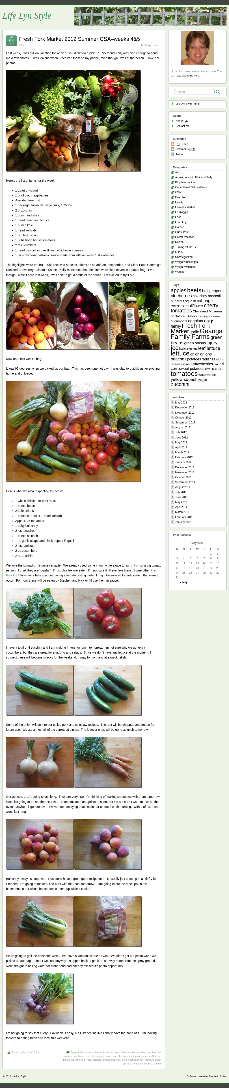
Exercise (180, 197)
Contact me (182, 126)
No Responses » (150, 45)
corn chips (203, 316)
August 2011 (182, 487)
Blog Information (185, 182)
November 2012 (184, 412)
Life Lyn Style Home (188, 103)
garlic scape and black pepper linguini (119, 1056)
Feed (182, 144)
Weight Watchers (185, 266)
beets (117, 1052)
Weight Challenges (186, 262)
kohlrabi (97, 1059)
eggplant (195, 321)
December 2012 (184, 407)
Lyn (25, 1052)
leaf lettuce (209, 348)
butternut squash (183, 301)
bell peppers (213, 291)
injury (212, 342)
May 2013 (181, 402)
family (176, 326)
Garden (179, 227)
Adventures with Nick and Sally (193, 177)
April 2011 (181, 507)
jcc (174, 347)
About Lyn (182, 121)
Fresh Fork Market (190, 328)
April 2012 (181, 447)
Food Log (181, 222)
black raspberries (130, 1052)
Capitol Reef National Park (191, 187)
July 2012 (181, 432)
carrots (68, 1056)
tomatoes (138, 1063)
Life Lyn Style (27, 16)
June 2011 (181, 497)
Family (179, 202)
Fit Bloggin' (181, 212)
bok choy (146, 1052)
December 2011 (184, 467)
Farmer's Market (185, 207)
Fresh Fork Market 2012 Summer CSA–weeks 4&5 (79, 39)
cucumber (214, 316)
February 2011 (184, 517)
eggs (209, 320)
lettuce (180, 353)
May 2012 (181, 442)
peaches (116, 1059)
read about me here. (188, 75)
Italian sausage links (74, 1059)
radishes (139, 1059)
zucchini (156, 1063)
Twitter (180, 154)
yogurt (147, 1063)
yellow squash (184, 379)
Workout (180, 271)
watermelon (207, 375)
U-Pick (179, 252)
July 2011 (181, 492)
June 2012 (181, 437)
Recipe (179, 242)
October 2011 (183, 477)
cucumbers (92, 1056)
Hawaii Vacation (184, 237)
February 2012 (184, 457)
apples (178, 290)
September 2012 (185, 422)
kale (89, 1059)
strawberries (203, 364)
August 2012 (182, 427)
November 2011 (184, 472)
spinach (127, 1063)
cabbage (205, 300)
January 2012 (183, 462)
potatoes (194, 359)
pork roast (127, 1059)
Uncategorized (183, 257)
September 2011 (185, 482)
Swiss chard (214, 369)
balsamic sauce (103, 1052)
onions (106, 1059)
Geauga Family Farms (197, 333)
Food (178, 217)
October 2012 (183, 417)
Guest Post (181, 232)
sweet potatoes (191, 368)
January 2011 (183, 522)
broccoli (156, 1052)
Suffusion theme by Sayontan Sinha (206, 1076)
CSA (21, 45)
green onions (195, 343)
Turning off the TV (186, 247)
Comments (185, 149)
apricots (89, 1052)
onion (194, 354)
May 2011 (181, 502)
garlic (194, 332)
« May (184, 582)
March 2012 (182, 452)
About (178, 172)
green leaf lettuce (151, 1056)
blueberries (181, 295)
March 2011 (182, 512)
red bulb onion (153, 1059)
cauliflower (78, 1056)
